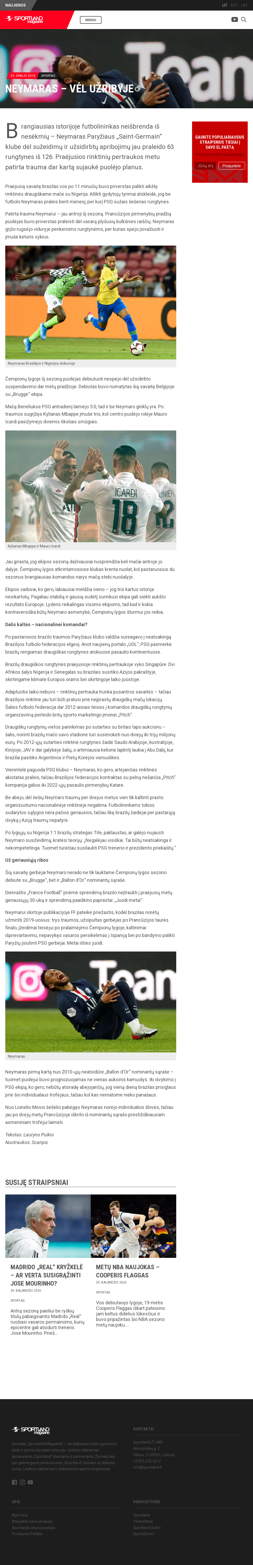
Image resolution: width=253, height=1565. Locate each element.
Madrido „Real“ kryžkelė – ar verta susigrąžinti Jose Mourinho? (47, 1275)
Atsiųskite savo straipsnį (32, 1521)
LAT (244, 5)
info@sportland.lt (147, 1467)
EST (234, 5)
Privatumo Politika (27, 1534)
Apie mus (20, 1515)
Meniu (90, 20)
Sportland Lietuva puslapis (34, 1528)
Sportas (48, 76)
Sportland (141, 1515)
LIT (224, 5)
